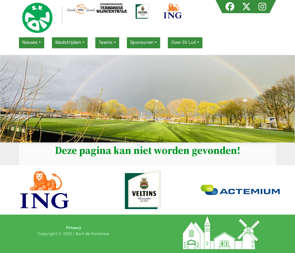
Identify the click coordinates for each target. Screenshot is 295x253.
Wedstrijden (68, 42)
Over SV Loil (183, 42)
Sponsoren (142, 42)
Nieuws (30, 42)
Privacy (73, 228)
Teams (106, 42)
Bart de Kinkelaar (93, 234)
